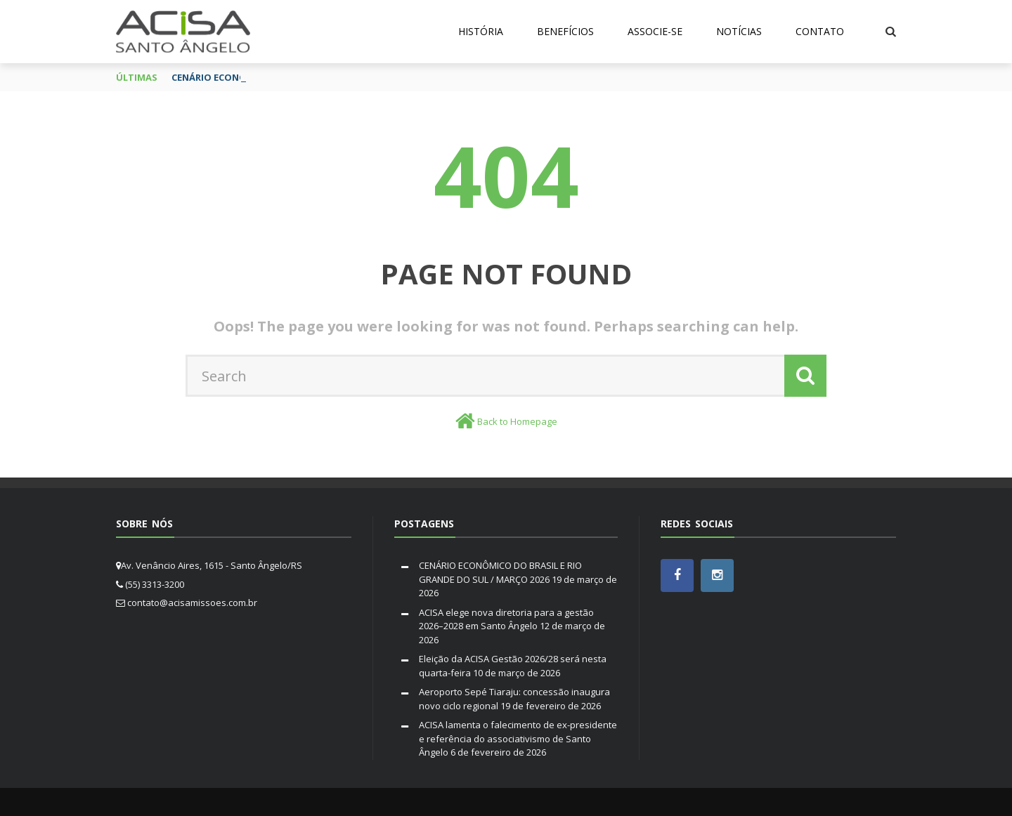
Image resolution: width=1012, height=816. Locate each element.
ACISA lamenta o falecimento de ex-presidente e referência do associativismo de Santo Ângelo (518, 738)
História (480, 31)
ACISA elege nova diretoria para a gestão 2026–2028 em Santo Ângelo (506, 619)
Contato (820, 31)
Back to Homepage (517, 421)
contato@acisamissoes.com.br (192, 602)
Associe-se (655, 31)
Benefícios (565, 31)
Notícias (739, 31)
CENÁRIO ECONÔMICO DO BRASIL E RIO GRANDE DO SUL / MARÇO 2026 (500, 572)
